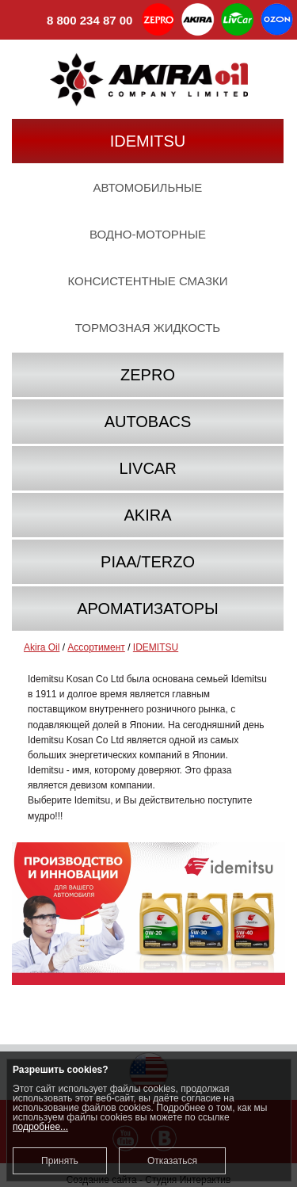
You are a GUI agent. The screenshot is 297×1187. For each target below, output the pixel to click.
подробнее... (40, 1126)
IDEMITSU (155, 647)
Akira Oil (41, 647)
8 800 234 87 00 (72, 22)
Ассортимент (95, 647)
